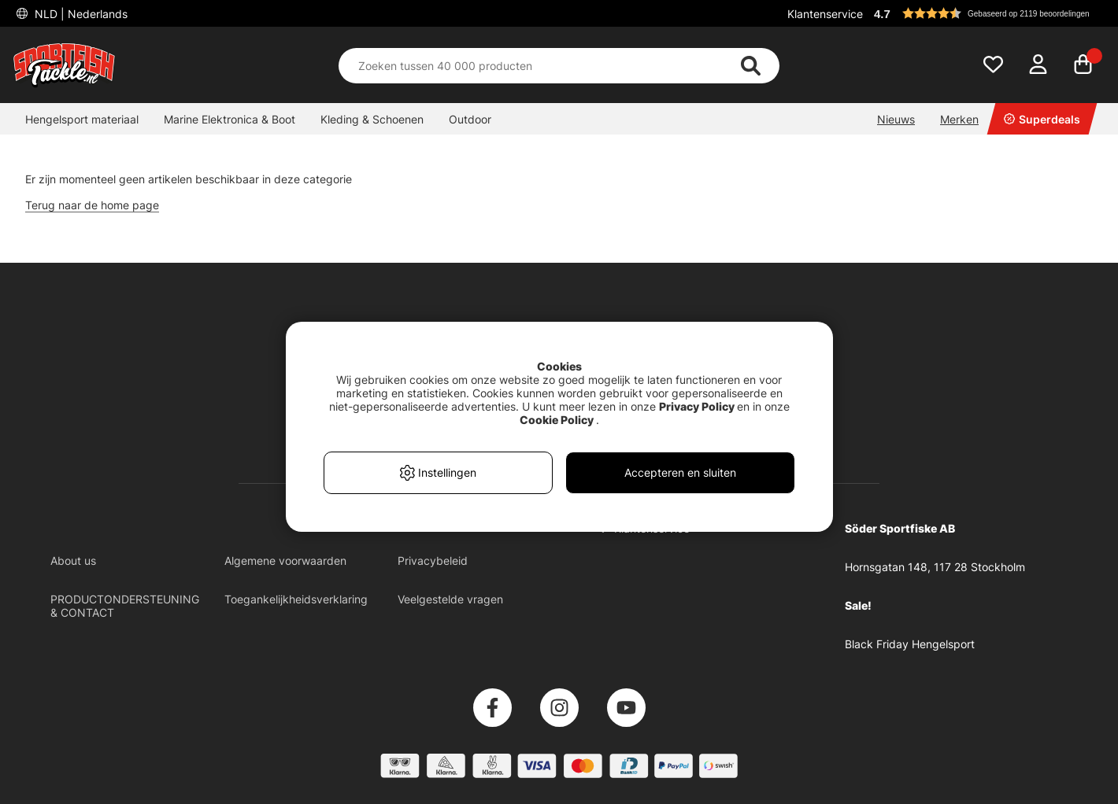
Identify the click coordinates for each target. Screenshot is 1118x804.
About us (73, 560)
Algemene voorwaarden (285, 560)
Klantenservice (825, 13)
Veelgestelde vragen (450, 599)
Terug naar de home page (92, 205)
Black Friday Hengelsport (910, 644)
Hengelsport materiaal (82, 119)
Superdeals (1042, 119)
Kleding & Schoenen (372, 119)
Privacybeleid (433, 560)
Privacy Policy (697, 406)
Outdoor (470, 119)
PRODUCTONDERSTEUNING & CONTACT (124, 605)
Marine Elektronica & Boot (229, 119)
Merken (959, 119)
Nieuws (896, 119)
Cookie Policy (557, 419)
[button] (987, 13)
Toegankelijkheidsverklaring (296, 599)
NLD (79, 13)
